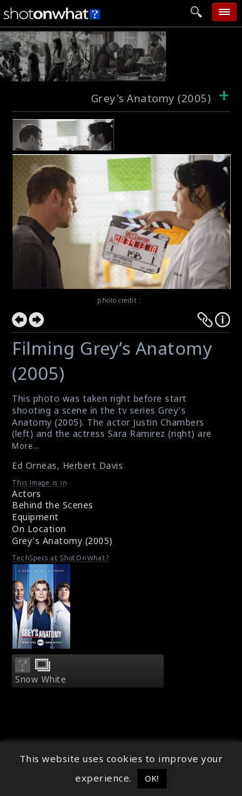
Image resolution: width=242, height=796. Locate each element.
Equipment (35, 517)
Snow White (40, 679)
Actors (26, 494)
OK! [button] (152, 778)
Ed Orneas (34, 465)
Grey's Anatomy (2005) (62, 541)
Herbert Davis (93, 465)
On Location (39, 529)
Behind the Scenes (52, 505)
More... (25, 446)
